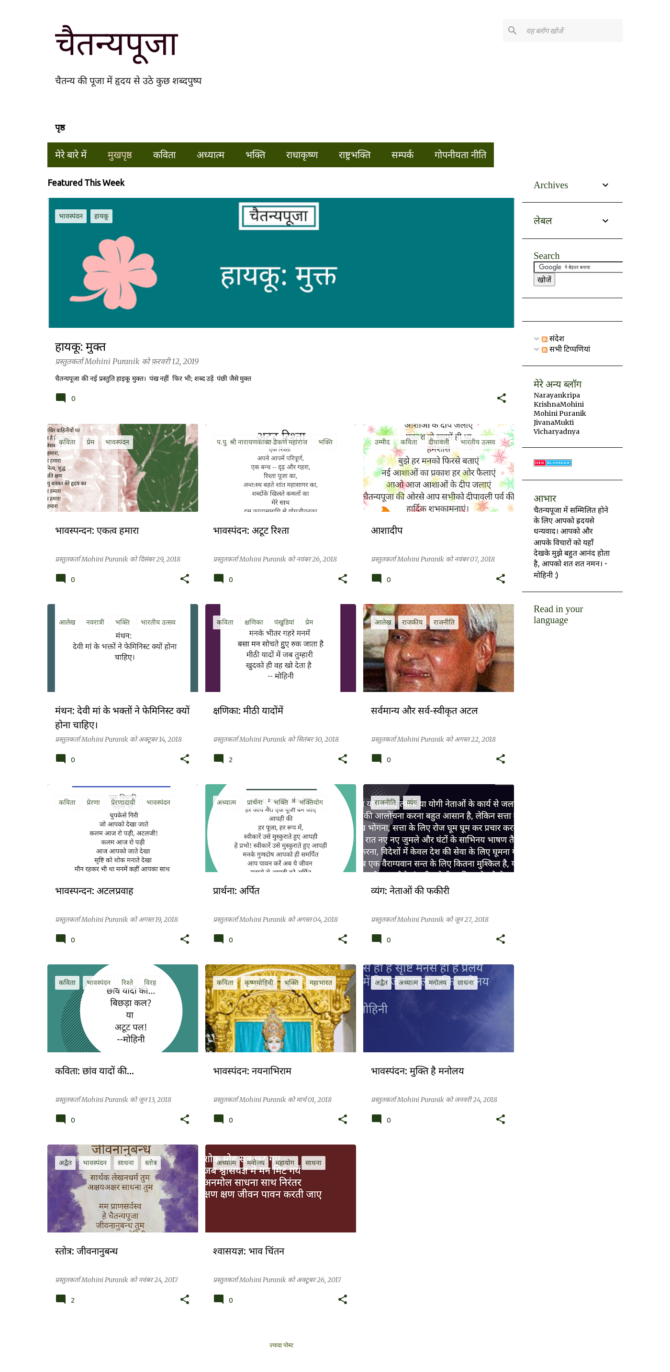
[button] (501, 398)
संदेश (553, 338)
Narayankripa (557, 395)
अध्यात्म (210, 155)
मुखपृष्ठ (120, 155)
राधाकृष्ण (302, 155)
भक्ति (255, 155)
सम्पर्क (402, 155)
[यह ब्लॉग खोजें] (572, 30)
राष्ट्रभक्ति (354, 155)
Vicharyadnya (557, 431)
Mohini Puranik (560, 413)
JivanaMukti (554, 422)
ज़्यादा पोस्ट (281, 1345)
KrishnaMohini (559, 404)
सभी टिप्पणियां (566, 349)
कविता (164, 155)
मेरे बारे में (71, 155)
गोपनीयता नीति (460, 155)
